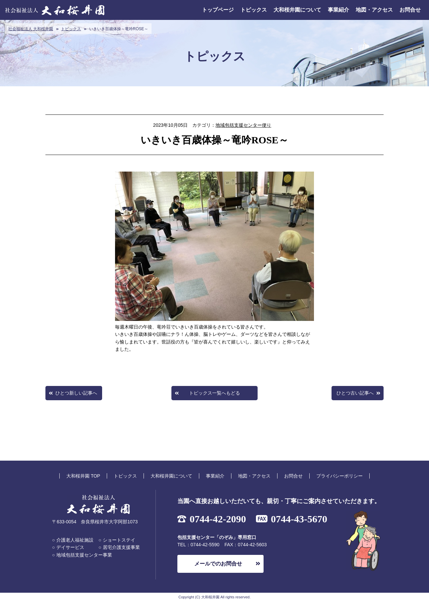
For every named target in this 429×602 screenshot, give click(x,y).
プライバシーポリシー (339, 476)
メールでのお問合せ (218, 563)
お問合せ (410, 10)
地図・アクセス (374, 10)
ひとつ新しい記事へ (76, 393)
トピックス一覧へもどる (214, 393)
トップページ (218, 10)
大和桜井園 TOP (83, 476)
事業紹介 (338, 10)
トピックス (253, 10)
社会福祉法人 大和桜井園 (30, 29)
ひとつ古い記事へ (355, 393)
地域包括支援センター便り (243, 125)
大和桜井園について (297, 10)
